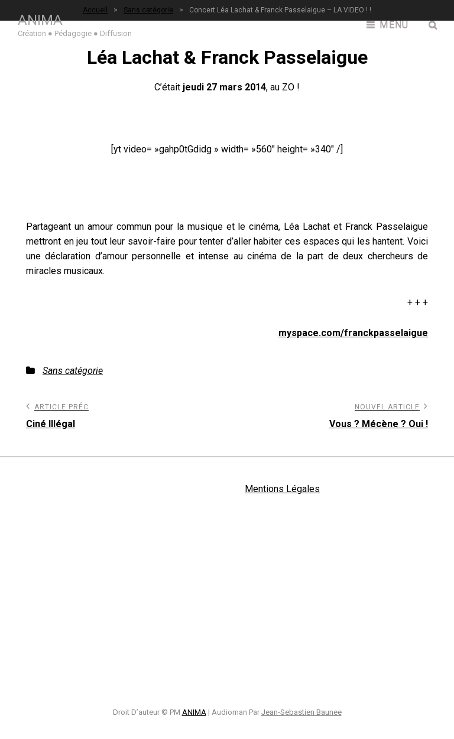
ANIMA (40, 20)
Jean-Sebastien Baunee (301, 712)
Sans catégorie (73, 370)
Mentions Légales (282, 488)
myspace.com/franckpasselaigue (353, 332)
